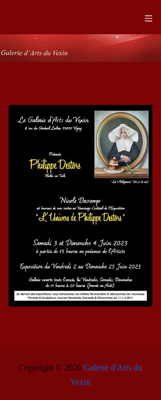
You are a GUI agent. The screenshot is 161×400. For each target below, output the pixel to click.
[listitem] (122, 144)
